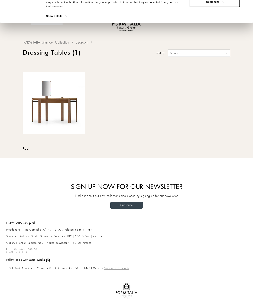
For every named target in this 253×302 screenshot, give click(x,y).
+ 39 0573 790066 (24, 249)
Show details (54, 35)
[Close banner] (247, 5)
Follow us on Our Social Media (28, 260)
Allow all (214, 9)
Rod (26, 148)
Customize (215, 20)
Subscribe (126, 205)
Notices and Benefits (116, 268)
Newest (199, 53)
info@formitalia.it (16, 252)
